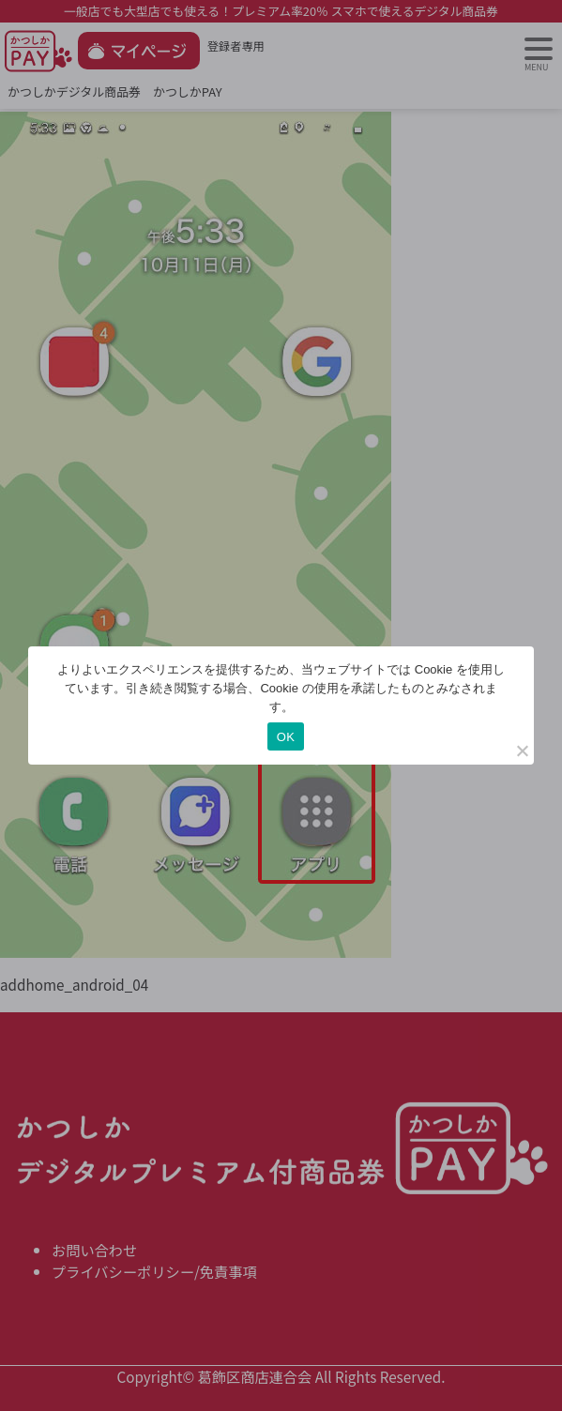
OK (286, 737)
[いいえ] (521, 750)
